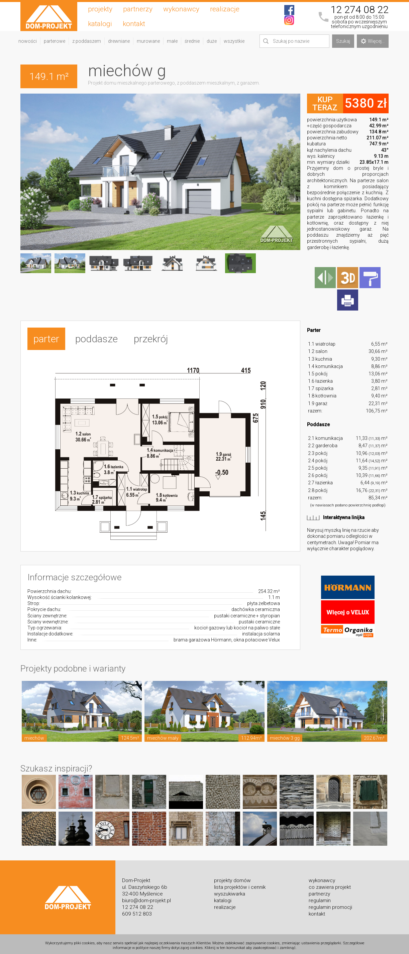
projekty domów (232, 877)
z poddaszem (86, 41)
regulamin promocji (330, 904)
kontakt (134, 24)
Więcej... (373, 41)
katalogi (100, 24)
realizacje (224, 9)
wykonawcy (181, 9)
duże (212, 41)
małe (172, 41)
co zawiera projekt (330, 884)
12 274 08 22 (359, 10)
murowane (148, 41)
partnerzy (137, 9)
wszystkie (234, 41)
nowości (27, 41)
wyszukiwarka (229, 891)
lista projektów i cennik (240, 884)
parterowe (54, 41)
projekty (100, 9)
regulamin (320, 898)
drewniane (119, 41)
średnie (192, 41)
